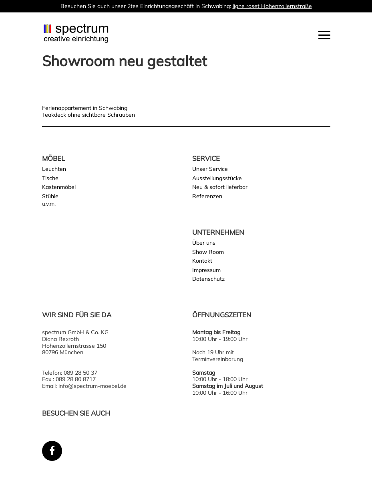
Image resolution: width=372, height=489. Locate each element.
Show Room (208, 252)
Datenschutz (208, 278)
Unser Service (210, 168)
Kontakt (202, 260)
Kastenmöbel (59, 187)
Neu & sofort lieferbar (219, 187)
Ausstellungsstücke (217, 178)
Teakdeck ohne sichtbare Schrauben (88, 114)
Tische (50, 178)
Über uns (203, 242)
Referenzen (207, 196)
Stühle (50, 196)
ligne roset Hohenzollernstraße (272, 6)
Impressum (206, 270)
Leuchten (54, 168)
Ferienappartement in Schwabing (84, 108)
